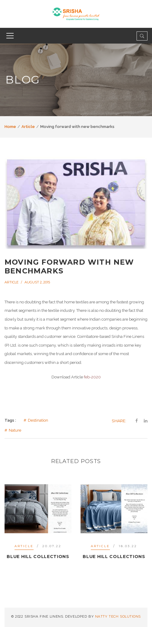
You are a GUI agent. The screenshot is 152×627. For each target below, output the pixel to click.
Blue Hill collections (114, 556)
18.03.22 (128, 546)
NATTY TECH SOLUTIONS (118, 616)
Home (10, 126)
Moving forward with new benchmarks (69, 266)
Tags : (10, 420)
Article (28, 126)
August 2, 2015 (37, 282)
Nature (15, 430)
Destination (38, 420)
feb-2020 (92, 377)
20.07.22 (51, 546)
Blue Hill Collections (38, 556)
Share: (119, 420)
